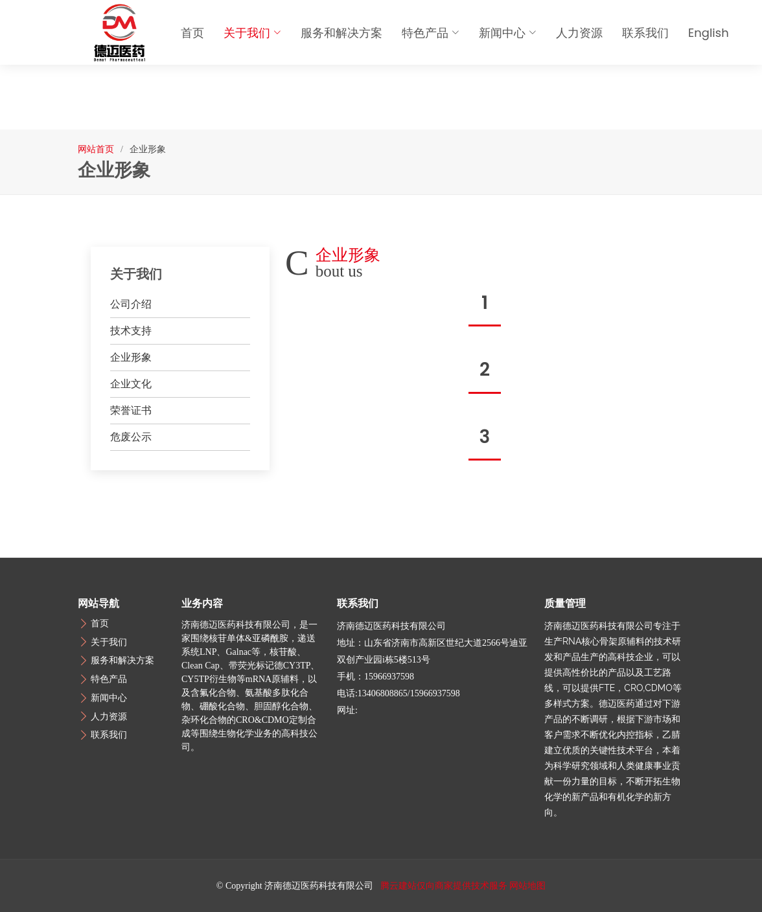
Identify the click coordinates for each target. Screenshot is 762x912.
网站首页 (96, 149)
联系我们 (645, 33)
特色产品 (430, 33)
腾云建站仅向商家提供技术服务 (443, 886)
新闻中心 (508, 33)
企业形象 (131, 357)
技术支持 (131, 330)
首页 (192, 33)
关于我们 (252, 33)
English (708, 33)
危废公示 (131, 436)
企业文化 (131, 383)
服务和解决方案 (341, 33)
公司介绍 (131, 304)
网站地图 (527, 886)
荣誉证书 (131, 410)
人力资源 (579, 33)
